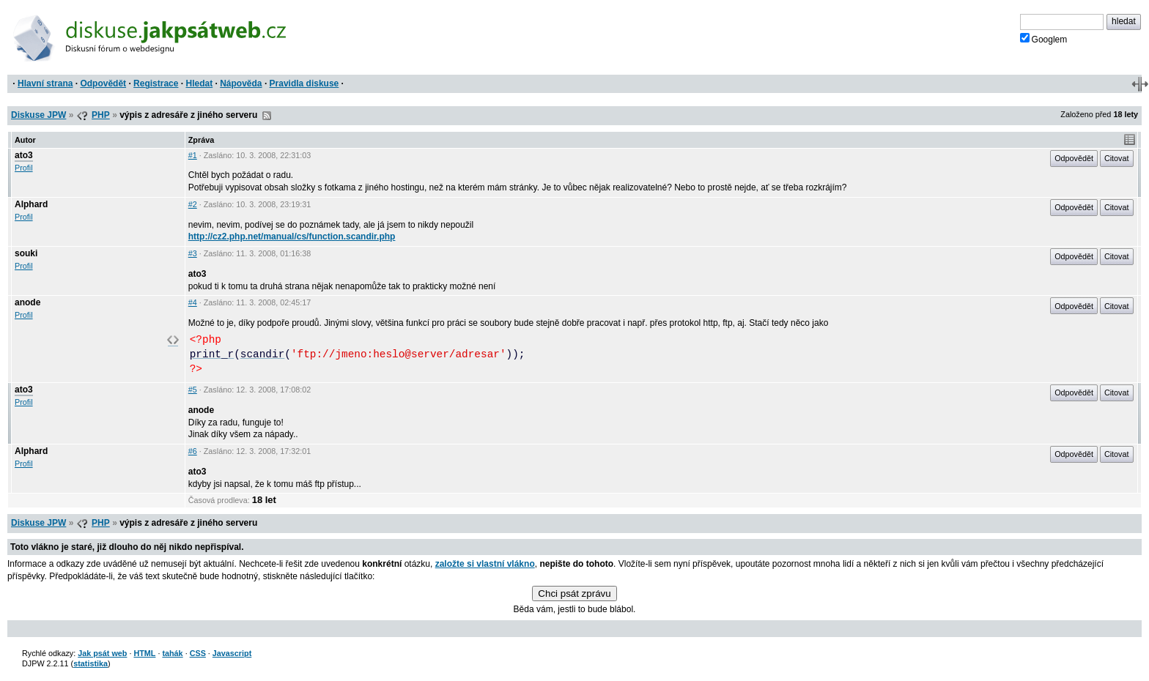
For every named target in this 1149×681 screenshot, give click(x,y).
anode (27, 302)
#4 (192, 302)
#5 (192, 389)
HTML (144, 653)
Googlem (1044, 39)
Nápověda (241, 83)
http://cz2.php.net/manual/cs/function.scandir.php (292, 236)
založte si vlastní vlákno (485, 564)
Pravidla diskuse (304, 83)
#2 (192, 204)
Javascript (232, 653)
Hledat (199, 83)
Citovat (1116, 158)
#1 (192, 155)
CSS (198, 653)
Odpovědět (103, 83)
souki (26, 253)
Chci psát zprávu (574, 593)
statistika (90, 663)
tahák (172, 653)
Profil (24, 167)
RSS (266, 115)
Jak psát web (102, 653)
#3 (192, 253)
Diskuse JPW (38, 115)
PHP (101, 115)
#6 (192, 451)
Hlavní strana (45, 83)
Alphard (31, 204)
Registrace (155, 83)
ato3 (24, 155)
